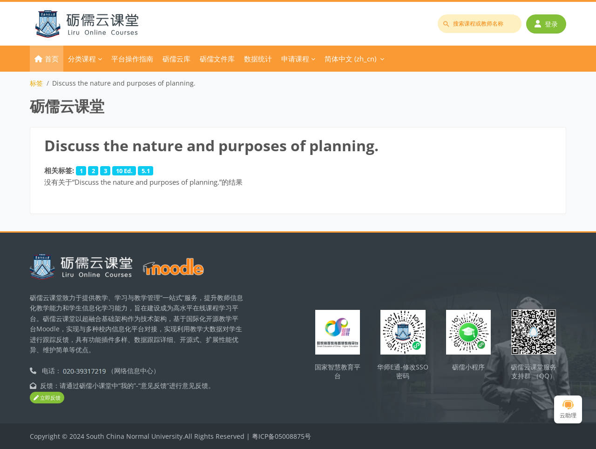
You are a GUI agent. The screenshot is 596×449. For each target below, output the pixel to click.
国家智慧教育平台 (337, 371)
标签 (36, 83)
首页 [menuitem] (52, 58)
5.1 (146, 171)
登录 (546, 24)
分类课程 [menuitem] (82, 58)
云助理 (568, 409)
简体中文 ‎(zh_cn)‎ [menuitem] (350, 58)
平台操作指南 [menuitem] (132, 58)
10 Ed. (124, 171)
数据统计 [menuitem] (258, 58)
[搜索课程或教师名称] (480, 24)
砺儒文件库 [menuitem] (217, 58)
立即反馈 (47, 398)
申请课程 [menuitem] (295, 58)
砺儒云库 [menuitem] (176, 58)
